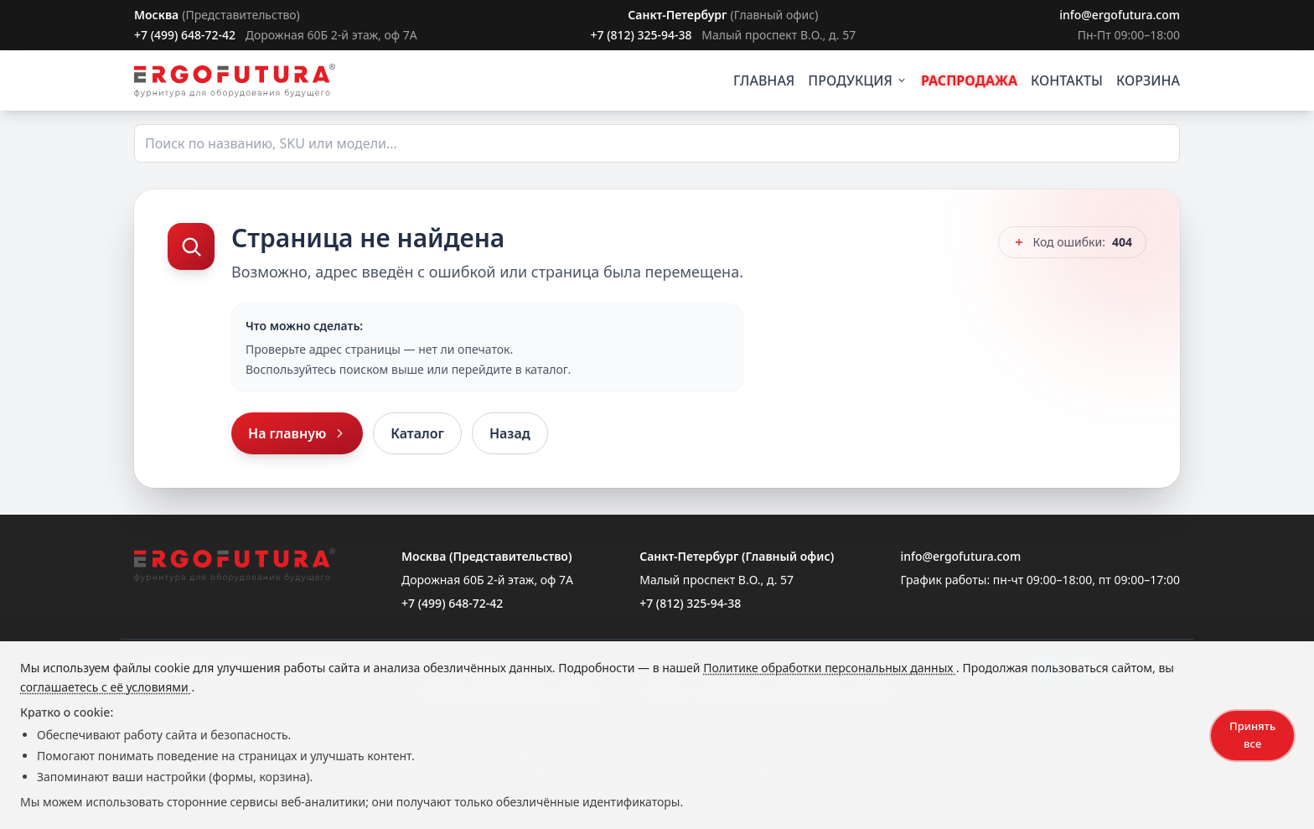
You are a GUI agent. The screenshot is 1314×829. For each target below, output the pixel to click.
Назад (509, 433)
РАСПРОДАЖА (969, 80)
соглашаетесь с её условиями (105, 687)
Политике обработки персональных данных (829, 668)
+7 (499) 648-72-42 (184, 35)
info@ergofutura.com (1119, 15)
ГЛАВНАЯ (763, 80)
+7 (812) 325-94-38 (640, 35)
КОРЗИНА (1148, 80)
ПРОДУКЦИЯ (858, 80)
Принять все (1252, 734)
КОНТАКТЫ (1067, 80)
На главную (297, 433)
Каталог (417, 433)
